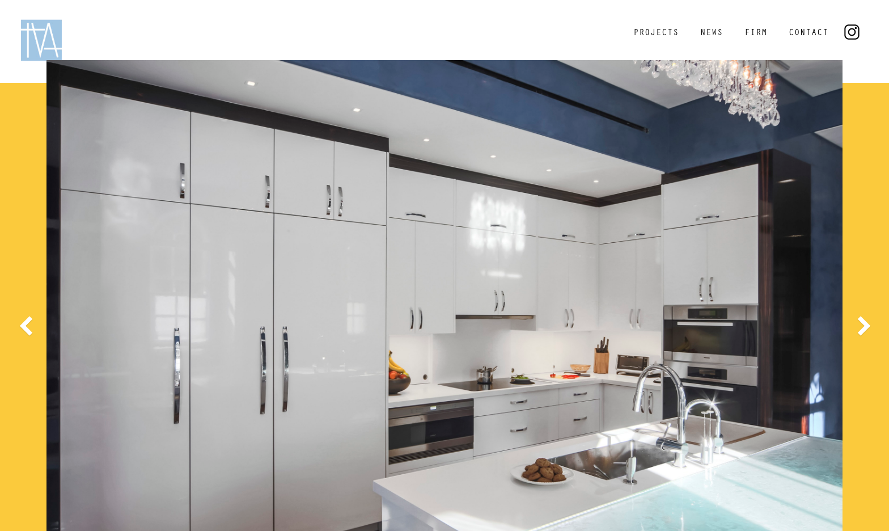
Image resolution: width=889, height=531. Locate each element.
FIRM (755, 33)
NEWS (711, 33)
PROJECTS (656, 33)
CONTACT (808, 33)
